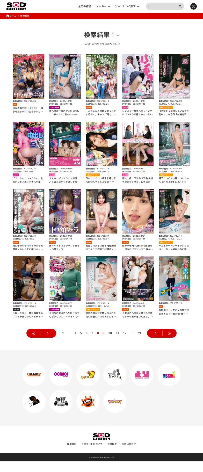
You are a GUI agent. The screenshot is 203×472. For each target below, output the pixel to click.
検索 (180, 6)
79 (139, 333)
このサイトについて (92, 444)
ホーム (13, 15)
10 (110, 333)
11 (117, 333)
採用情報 (71, 444)
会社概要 (112, 444)
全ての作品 (84, 6)
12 (125, 333)
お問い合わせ (129, 444)
